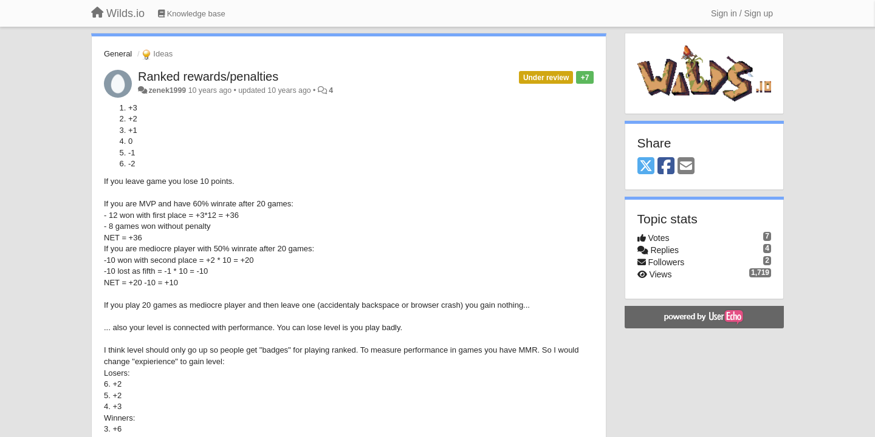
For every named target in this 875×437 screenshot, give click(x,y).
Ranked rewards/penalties (208, 76)
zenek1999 (167, 90)
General (118, 53)
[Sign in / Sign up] (742, 13)
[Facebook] (665, 166)
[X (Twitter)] (645, 166)
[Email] (686, 166)
